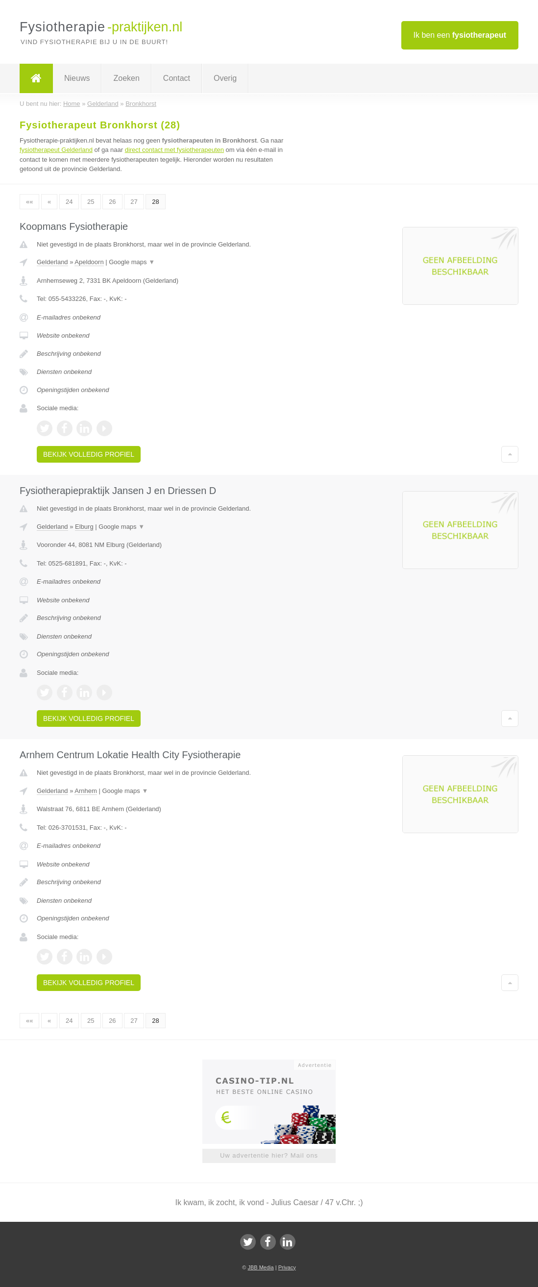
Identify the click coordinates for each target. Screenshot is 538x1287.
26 (112, 201)
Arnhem (85, 790)
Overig (225, 78)
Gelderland (52, 262)
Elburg (84, 526)
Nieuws (77, 78)
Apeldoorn (88, 262)
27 (133, 201)
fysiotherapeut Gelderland (56, 149)
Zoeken (126, 78)
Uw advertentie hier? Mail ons (269, 1155)
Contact (176, 78)
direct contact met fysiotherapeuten (174, 149)
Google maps (132, 262)
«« (29, 201)
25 (90, 201)
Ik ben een (460, 35)
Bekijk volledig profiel (88, 454)
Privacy (287, 1267)
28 (155, 201)
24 (69, 201)
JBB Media (260, 1267)
